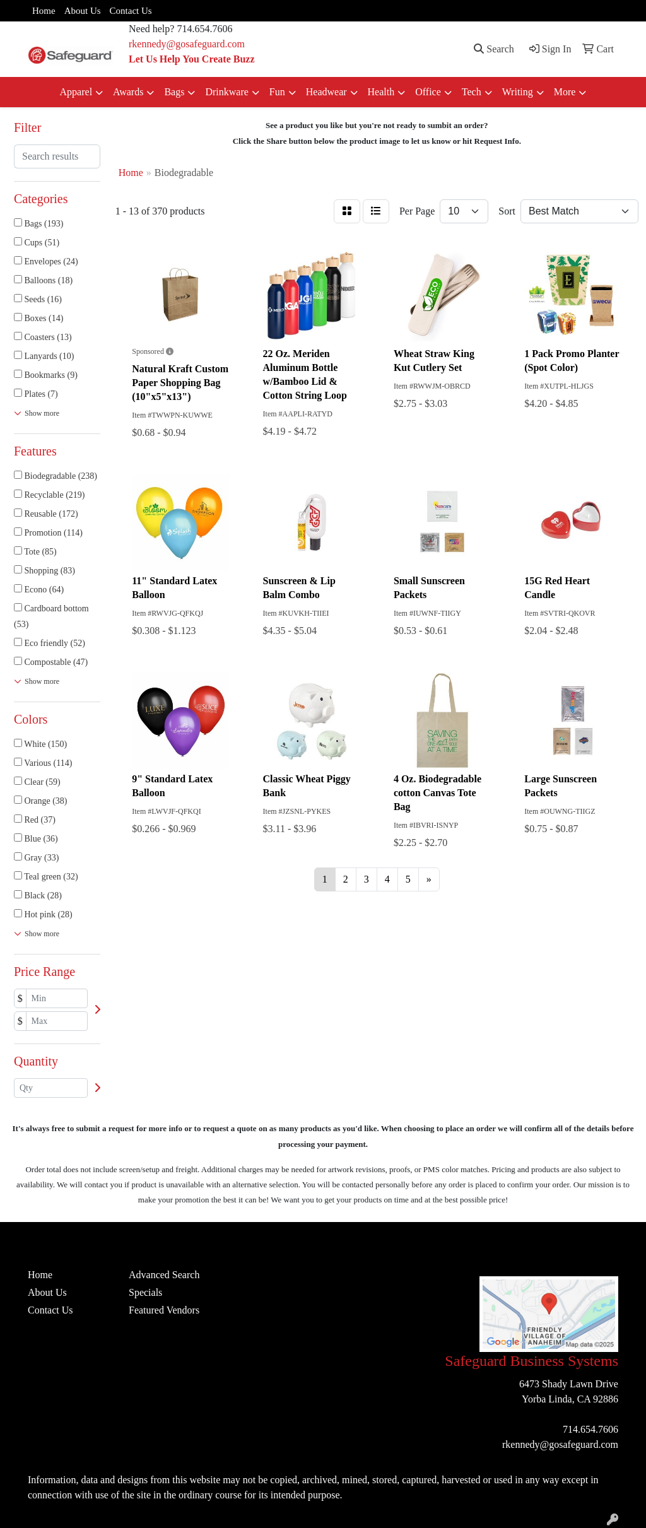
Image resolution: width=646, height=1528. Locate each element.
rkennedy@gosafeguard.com (187, 43)
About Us (82, 11)
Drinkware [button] (226, 91)
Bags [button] (174, 91)
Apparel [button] (76, 91)
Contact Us (131, 11)
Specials (145, 1292)
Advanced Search (164, 1274)
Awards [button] (128, 91)
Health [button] (381, 91)
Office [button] (428, 91)
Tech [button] (471, 91)
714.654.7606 (590, 1429)
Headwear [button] (326, 91)
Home (44, 11)
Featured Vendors (164, 1310)
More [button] (565, 91)
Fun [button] (277, 91)
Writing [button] (517, 91)
